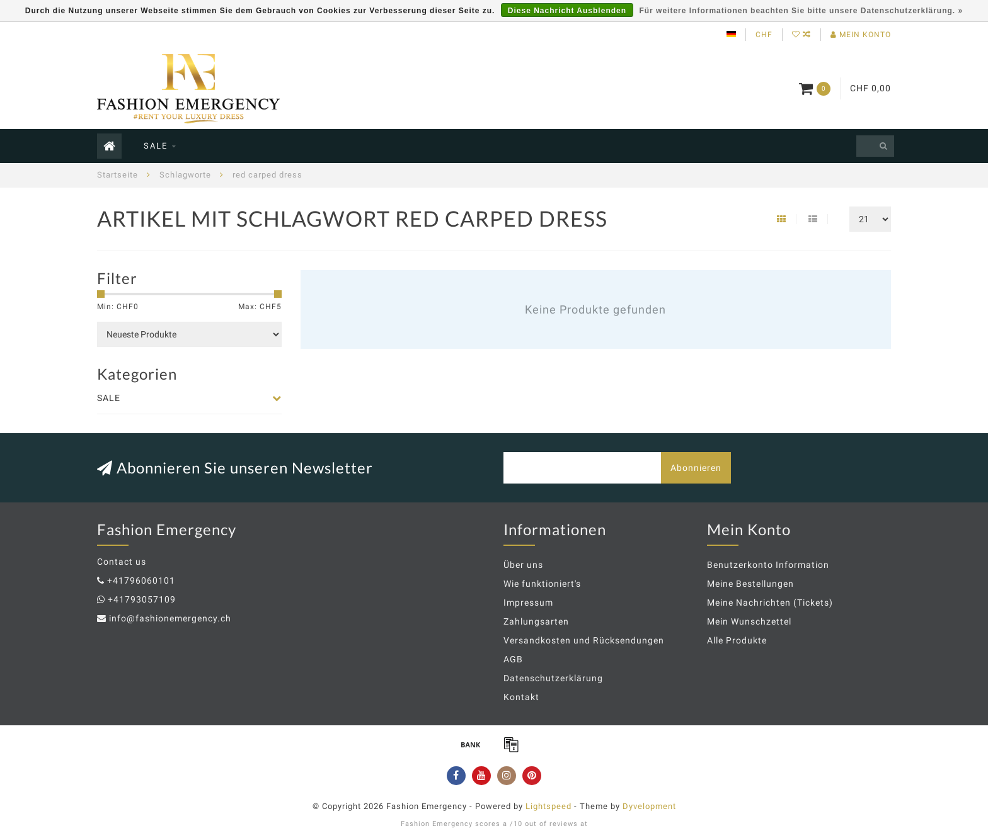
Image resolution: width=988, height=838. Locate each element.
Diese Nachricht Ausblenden (567, 10)
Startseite (117, 174)
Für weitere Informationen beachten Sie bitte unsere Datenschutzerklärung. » (801, 10)
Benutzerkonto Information (768, 565)
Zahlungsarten (536, 621)
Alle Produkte (737, 640)
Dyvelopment (649, 806)
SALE (156, 145)
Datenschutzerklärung (553, 678)
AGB (513, 659)
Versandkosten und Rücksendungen (583, 640)
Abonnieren (695, 468)
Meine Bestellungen (750, 584)
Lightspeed (549, 806)
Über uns (523, 565)
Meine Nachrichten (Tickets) (770, 602)
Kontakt (521, 697)
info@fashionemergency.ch (170, 618)
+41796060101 (141, 580)
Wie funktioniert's (542, 584)
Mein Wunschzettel (749, 621)
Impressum (528, 602)
